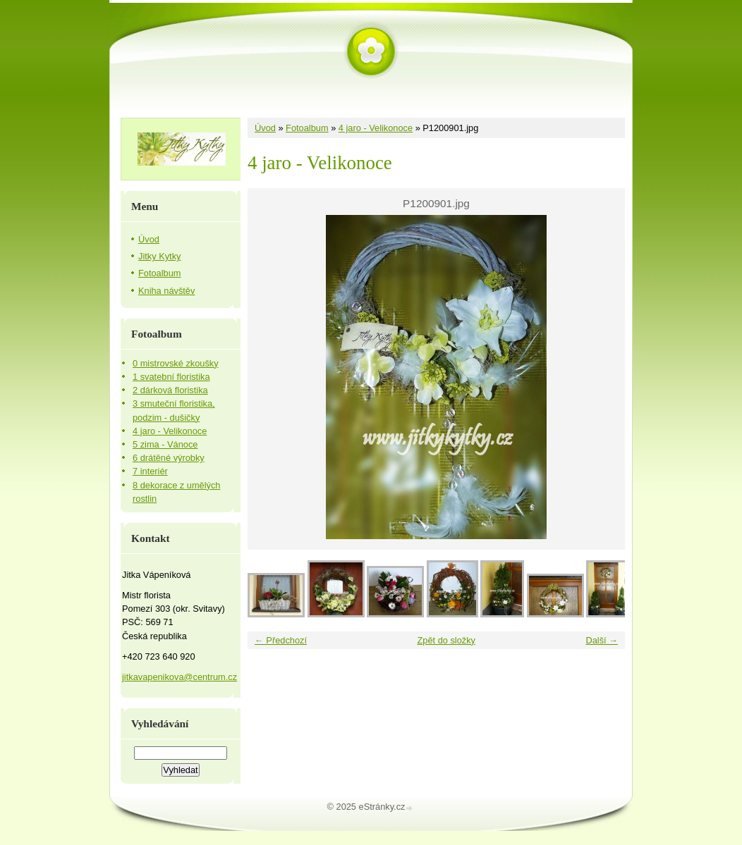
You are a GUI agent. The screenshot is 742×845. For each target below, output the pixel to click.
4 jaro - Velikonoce (376, 128)
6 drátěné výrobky (169, 457)
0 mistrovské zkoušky (176, 363)
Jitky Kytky (159, 256)
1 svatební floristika (171, 376)
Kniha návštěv (166, 290)
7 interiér (150, 471)
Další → (601, 640)
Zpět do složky (446, 640)
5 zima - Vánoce (165, 444)
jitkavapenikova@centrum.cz (179, 677)
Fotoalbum (307, 128)
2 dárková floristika (170, 390)
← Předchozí (281, 640)
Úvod (265, 128)
